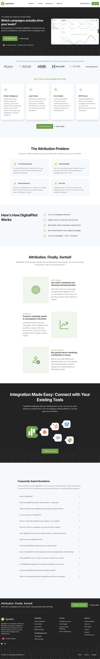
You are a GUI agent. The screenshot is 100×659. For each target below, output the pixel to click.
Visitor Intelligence (39, 621)
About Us (59, 3)
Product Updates (89, 621)
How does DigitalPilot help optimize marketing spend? (38, 570)
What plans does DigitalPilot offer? (31, 539)
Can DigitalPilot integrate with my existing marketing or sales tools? (42, 564)
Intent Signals (63, 624)
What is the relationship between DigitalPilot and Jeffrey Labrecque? (42, 576)
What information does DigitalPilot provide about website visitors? (41, 509)
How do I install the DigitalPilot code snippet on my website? (40, 521)
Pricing (40, 3)
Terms (80, 654)
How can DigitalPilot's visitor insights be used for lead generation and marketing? (47, 552)
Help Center (87, 626)
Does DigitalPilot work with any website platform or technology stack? (43, 533)
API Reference (89, 635)
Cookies (94, 654)
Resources (49, 3)
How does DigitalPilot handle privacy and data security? (38, 546)
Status (87, 632)
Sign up (95, 3)
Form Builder (38, 624)
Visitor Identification (65, 631)
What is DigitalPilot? (26, 496)
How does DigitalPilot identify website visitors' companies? (39, 502)
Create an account (45, 126)
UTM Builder (38, 636)
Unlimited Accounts (65, 621)
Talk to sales (24, 38)
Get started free (10, 38)
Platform (31, 3)
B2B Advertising (39, 629)
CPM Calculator (39, 639)
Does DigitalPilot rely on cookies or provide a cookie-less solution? (42, 558)
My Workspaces (85, 3)
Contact (86, 629)
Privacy (86, 654)
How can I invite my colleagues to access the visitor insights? (40, 527)
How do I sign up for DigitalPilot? (30, 515)
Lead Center (38, 626)
